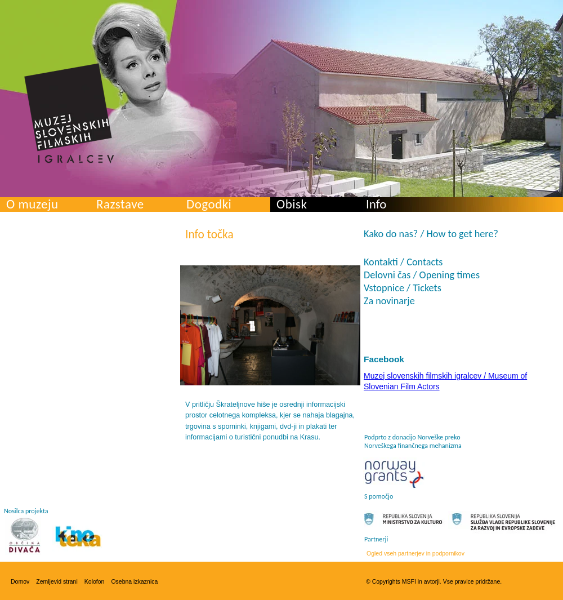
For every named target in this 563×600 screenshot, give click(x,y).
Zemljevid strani (57, 581)
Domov (20, 581)
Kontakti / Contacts (403, 262)
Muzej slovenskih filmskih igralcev (69, 113)
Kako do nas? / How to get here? (431, 234)
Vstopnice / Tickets (402, 288)
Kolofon (94, 581)
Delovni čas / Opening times (422, 275)
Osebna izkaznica (134, 581)
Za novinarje (389, 301)
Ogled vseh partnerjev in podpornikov (415, 553)
